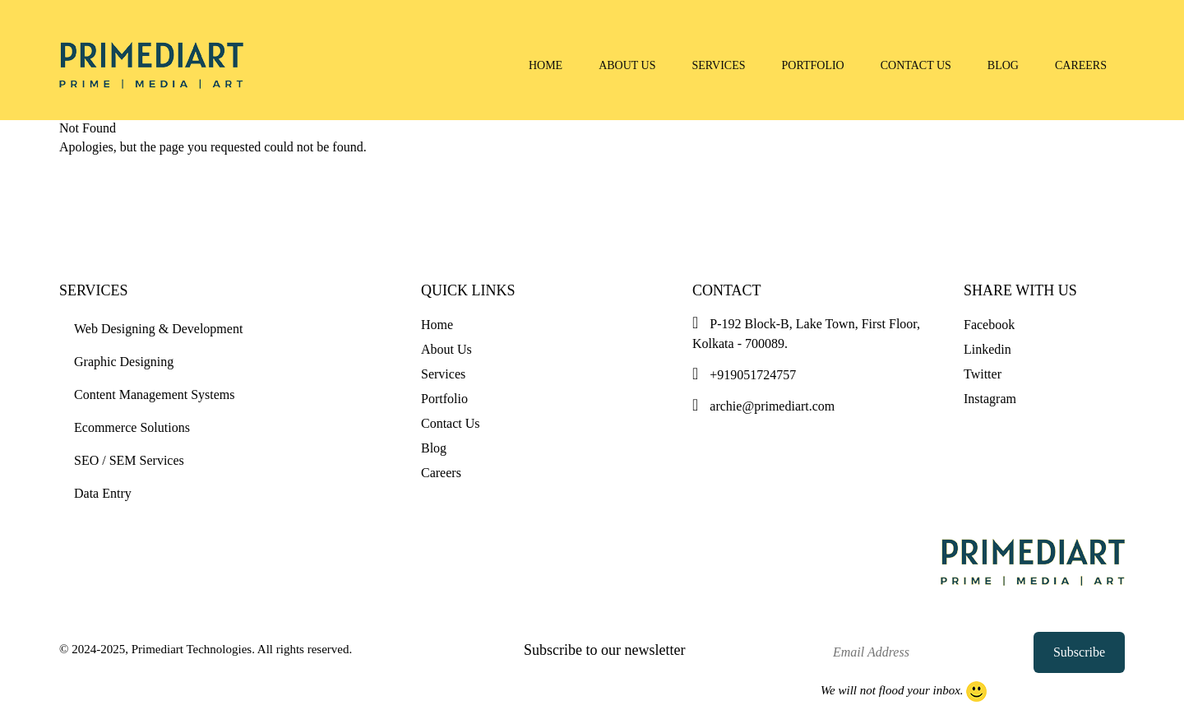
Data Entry (103, 493)
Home (545, 65)
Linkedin (987, 349)
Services (719, 65)
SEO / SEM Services (129, 460)
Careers (1081, 65)
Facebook (989, 325)
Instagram (990, 399)
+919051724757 (744, 375)
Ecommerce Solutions (132, 427)
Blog (1003, 65)
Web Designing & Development (158, 329)
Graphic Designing (123, 362)
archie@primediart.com (763, 406)
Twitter (982, 374)
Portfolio (813, 65)
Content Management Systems (154, 394)
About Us (627, 65)
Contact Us (916, 65)
